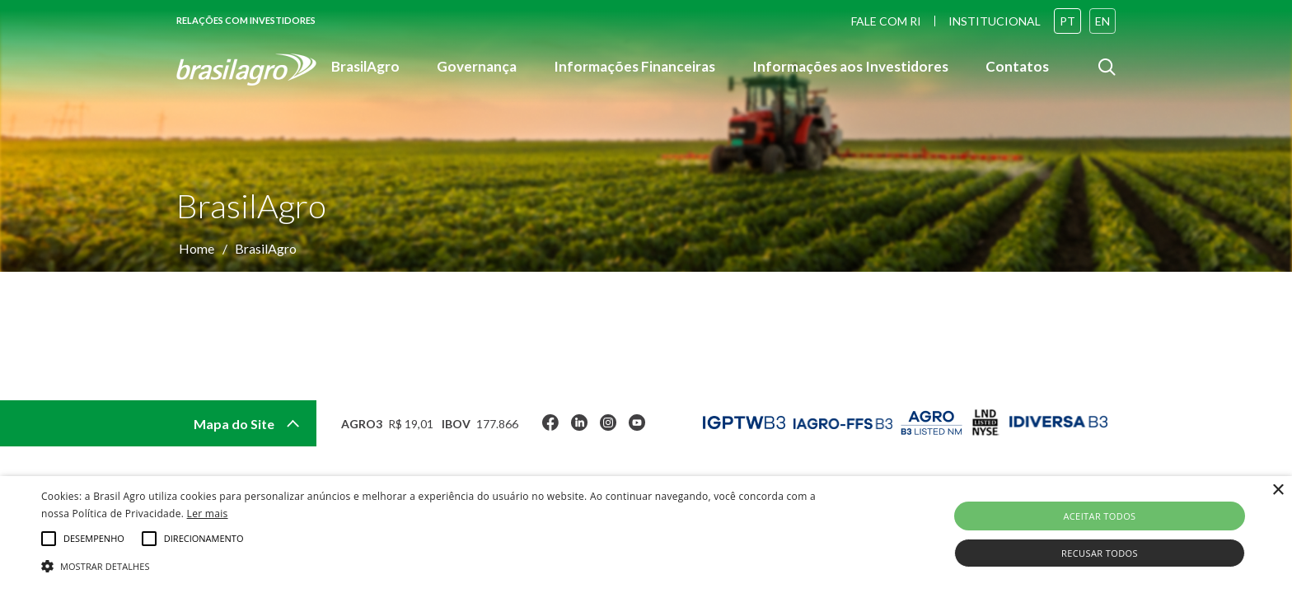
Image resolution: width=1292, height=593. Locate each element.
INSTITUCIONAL (994, 21)
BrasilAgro (365, 68)
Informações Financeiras (634, 68)
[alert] (646, 534)
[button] (434, 565)
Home (196, 248)
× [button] (1277, 490)
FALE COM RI (886, 21)
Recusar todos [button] (1099, 553)
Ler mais (207, 514)
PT (1067, 21)
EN (1102, 21)
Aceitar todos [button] (1099, 516)
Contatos (1017, 68)
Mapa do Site (246, 424)
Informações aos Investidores (850, 68)
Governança (477, 68)
